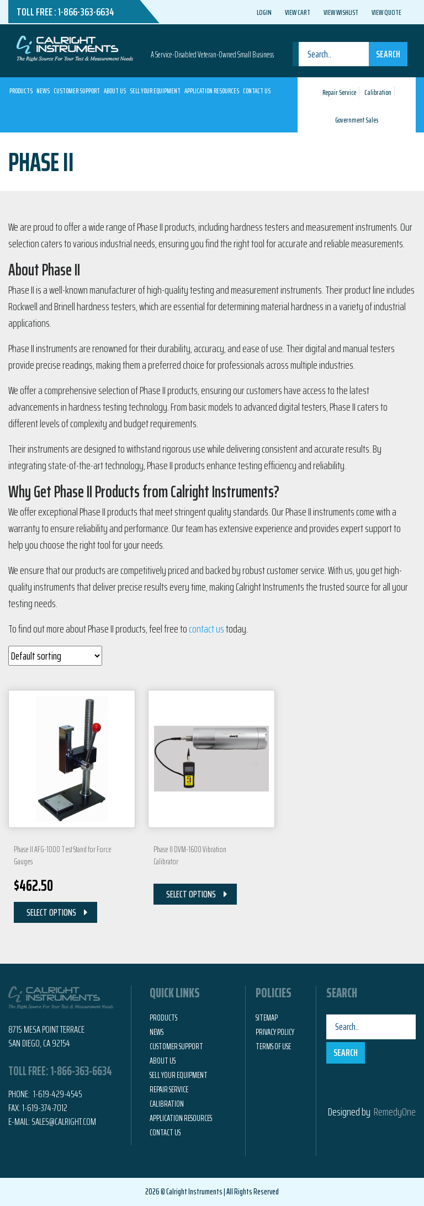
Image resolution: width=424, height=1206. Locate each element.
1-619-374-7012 (44, 1107)
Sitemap (267, 1017)
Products (21, 91)
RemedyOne (395, 1111)
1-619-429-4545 (56, 1094)
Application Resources (211, 91)
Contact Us (257, 91)
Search (388, 54)
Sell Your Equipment (155, 91)
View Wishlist (341, 12)
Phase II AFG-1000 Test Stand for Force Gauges (63, 855)
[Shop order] (55, 656)
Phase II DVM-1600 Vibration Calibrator (189, 855)
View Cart (297, 12)
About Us (115, 91)
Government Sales (356, 120)
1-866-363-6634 (86, 11)
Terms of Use (273, 1046)
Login (264, 12)
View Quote (386, 12)
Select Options (51, 912)
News (43, 91)
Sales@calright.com (63, 1121)
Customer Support (77, 91)
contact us (206, 628)
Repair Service (339, 92)
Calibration (377, 92)
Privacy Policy (275, 1032)
